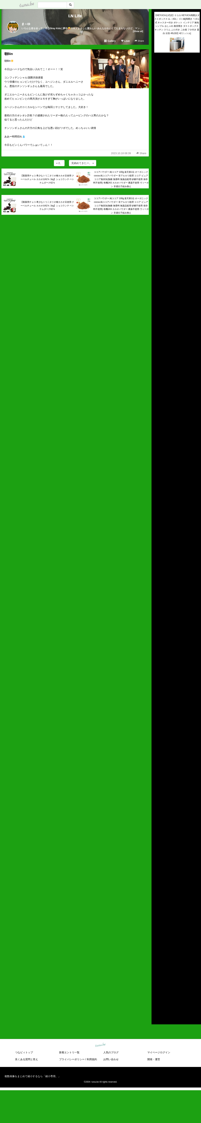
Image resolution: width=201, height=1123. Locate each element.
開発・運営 (153, 1059)
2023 (157, 968)
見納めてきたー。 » (82, 163)
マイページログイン (158, 1052)
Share (139, 40)
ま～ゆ (25, 23)
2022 (157, 972)
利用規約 (92, 1059)
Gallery (110, 40)
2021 (157, 977)
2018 (157, 989)
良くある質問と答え (26, 1059)
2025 (157, 960)
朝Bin (8, 54)
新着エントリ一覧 (69, 1052)
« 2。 (59, 163)
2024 (157, 964)
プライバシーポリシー (72, 1059)
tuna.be (100, 1045)
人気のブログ (111, 1052)
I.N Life (75, 16)
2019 (157, 985)
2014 (157, 1006)
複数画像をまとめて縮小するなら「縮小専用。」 (33, 1076)
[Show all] (138, 31)
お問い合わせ (111, 1059)
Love (125, 40)
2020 (157, 981)
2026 (157, 956)
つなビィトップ (24, 1052)
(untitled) (159, 67)
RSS (158, 1018)
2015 (157, 1002)
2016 (157, 998)
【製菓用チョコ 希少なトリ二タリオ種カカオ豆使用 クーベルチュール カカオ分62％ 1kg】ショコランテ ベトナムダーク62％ (47, 179)
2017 (157, 993)
